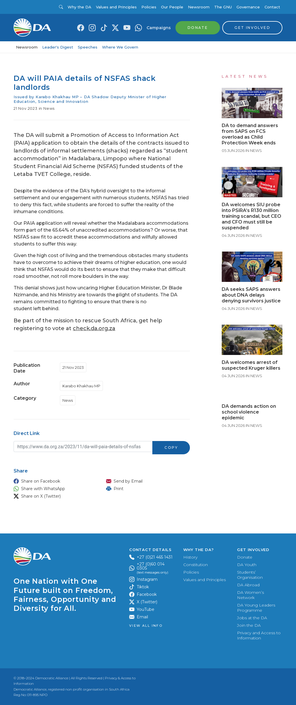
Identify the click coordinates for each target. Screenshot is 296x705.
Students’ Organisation (250, 575)
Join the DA (249, 625)
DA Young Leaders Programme (256, 607)
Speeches (87, 47)
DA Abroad (248, 584)
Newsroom (199, 7)
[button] (54, 481)
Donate (244, 557)
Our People (172, 7)
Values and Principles (116, 7)
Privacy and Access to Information (259, 635)
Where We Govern (120, 47)
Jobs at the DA (252, 617)
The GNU (223, 7)
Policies (148, 7)
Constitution (195, 564)
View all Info (145, 625)
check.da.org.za (94, 328)
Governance (248, 7)
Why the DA (79, 7)
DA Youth (246, 564)
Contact (272, 7)
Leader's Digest (57, 47)
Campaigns (159, 27)
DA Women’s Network (250, 595)
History (190, 557)
